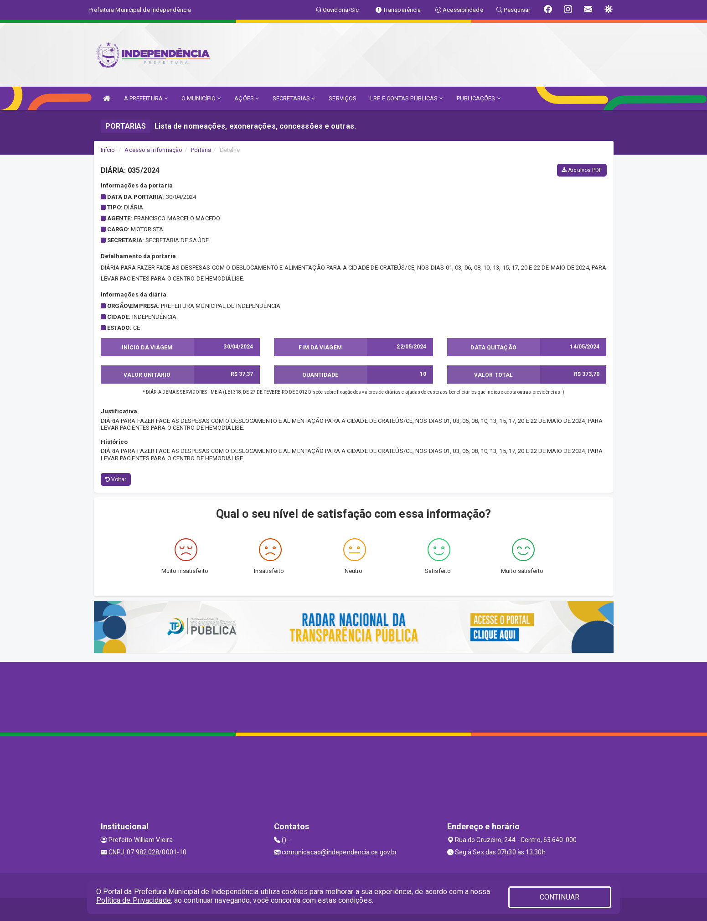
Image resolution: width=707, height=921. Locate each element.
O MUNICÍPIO (201, 98)
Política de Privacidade (133, 900)
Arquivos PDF (582, 170)
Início (108, 149)
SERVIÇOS (342, 98)
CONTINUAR (560, 897)
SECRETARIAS (294, 98)
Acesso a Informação (153, 149)
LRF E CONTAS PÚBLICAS (406, 98)
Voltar (116, 479)
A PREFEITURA (146, 98)
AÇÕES (246, 98)
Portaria (201, 149)
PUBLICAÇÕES (479, 98)
